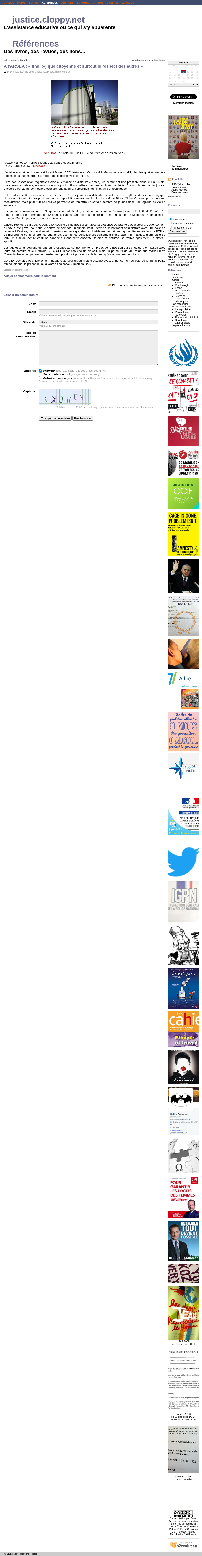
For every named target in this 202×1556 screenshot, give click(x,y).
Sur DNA (50, 153)
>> (196, 85)
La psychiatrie (183, 309)
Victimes (113, 2)
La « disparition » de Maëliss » (148, 60)
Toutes (175, 274)
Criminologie (182, 285)
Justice (9, 2)
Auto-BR (47, 377)
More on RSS (174, 196)
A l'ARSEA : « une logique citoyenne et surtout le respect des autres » (73, 66)
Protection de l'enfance (58, 72)
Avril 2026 (183, 63)
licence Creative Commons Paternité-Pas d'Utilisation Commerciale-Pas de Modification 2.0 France (184, 1530)
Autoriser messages (55, 384)
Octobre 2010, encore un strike (183, 1475)
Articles (186, 184)
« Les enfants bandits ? (17, 60)
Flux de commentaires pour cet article (135, 285)
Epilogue (83, 2)
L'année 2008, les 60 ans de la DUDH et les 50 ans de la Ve (183, 1414)
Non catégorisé (179, 304)
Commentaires (179, 187)
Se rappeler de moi (54, 381)
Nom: (32, 304)
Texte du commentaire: (26, 334)
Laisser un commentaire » (17, 270)
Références (50, 2)
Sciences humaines (182, 306)
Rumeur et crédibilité (186, 317)
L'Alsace (39, 166)
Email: (31, 312)
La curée (128, 2)
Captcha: (29, 398)
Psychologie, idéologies (182, 313)
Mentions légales (28, 1554)
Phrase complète (182, 227)
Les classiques (179, 301)
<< (171, 85)
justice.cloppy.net (48, 19)
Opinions (67, 2)
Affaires (97, 2)
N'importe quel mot (183, 223)
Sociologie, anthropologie (182, 321)
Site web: (29, 322)
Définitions (177, 277)
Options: (30, 377)
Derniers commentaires (179, 167)
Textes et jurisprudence (182, 297)
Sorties (34, 2)
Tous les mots (180, 219)
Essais (178, 288)
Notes (21, 2)
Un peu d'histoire (180, 325)
